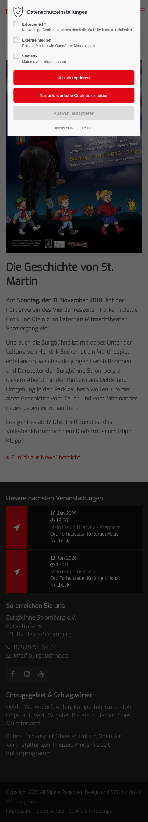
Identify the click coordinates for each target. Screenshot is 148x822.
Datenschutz (63, 128)
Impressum (85, 128)
